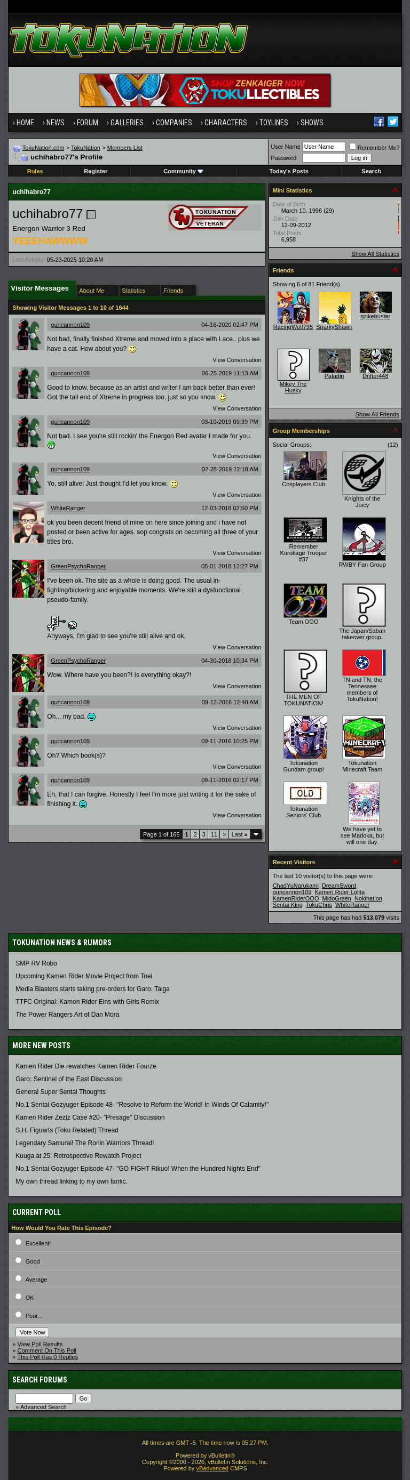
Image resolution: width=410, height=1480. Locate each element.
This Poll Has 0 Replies (47, 1357)
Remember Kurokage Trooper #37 (303, 552)
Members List (125, 147)
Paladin (334, 376)
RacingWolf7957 (295, 327)
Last (240, 834)
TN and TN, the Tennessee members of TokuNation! (362, 689)
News (55, 122)
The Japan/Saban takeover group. (362, 634)
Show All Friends (377, 414)
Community (183, 171)
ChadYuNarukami (296, 885)
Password (283, 158)
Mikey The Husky (293, 387)
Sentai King (288, 905)
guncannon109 (70, 324)
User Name (286, 146)
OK (30, 1297)
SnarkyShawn (334, 327)
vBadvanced (212, 1468)
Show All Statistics (375, 254)
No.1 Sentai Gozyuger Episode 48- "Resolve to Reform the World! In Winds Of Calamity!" (142, 1104)
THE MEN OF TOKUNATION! (304, 700)
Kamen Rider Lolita (340, 892)
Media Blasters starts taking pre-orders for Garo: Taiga (92, 989)
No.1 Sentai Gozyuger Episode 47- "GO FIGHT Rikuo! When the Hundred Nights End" (138, 1168)
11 (214, 834)
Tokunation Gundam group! (303, 766)
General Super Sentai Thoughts (60, 1092)
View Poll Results (40, 1344)
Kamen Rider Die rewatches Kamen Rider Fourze (85, 1066)
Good (33, 1261)
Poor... (34, 1316)
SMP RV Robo (36, 963)
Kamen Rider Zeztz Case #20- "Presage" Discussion (89, 1117)
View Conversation (237, 360)
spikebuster (375, 316)
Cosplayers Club (303, 484)
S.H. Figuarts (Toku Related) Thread (67, 1130)
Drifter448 (375, 376)
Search (371, 171)
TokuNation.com (43, 147)
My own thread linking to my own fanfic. (71, 1181)
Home (25, 122)
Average (37, 1279)
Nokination (368, 898)
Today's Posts (288, 171)
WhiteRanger (68, 508)
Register (95, 171)
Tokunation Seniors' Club (303, 812)
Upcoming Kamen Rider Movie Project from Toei (83, 976)
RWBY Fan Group (362, 564)
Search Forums (39, 1380)
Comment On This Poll (47, 1350)
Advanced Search (43, 1407)
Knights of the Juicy (362, 501)
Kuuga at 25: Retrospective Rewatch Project (78, 1156)
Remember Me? (374, 147)
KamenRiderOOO (296, 898)
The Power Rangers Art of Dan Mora (67, 1014)
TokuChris (319, 905)
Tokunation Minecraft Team (362, 766)
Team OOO (304, 621)
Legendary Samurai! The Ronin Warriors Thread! (84, 1143)
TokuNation (85, 147)
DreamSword (339, 885)
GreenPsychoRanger (78, 566)
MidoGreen (336, 898)
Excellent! (38, 1243)
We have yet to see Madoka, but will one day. (362, 835)
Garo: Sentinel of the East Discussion (68, 1079)
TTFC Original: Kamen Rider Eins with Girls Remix (87, 1002)
